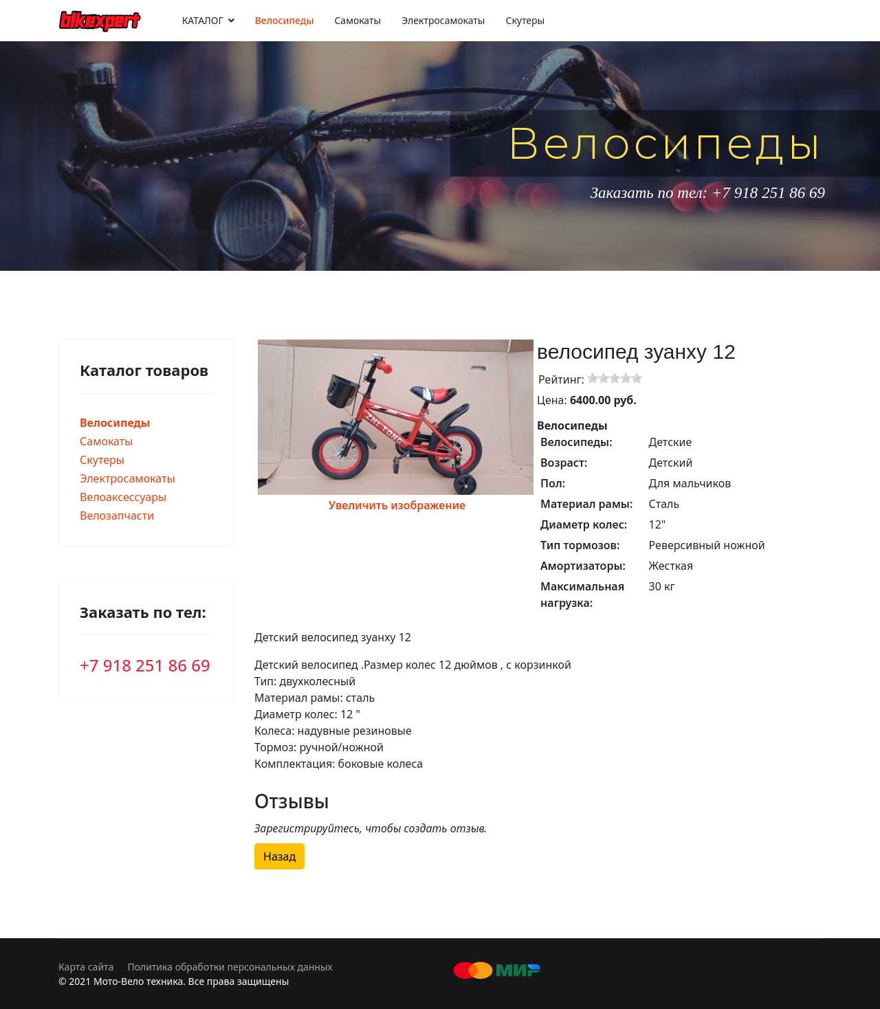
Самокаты (357, 20)
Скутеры (524, 20)
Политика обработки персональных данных (229, 966)
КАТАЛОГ (202, 20)
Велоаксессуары (123, 496)
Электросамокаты (443, 20)
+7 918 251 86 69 (145, 665)
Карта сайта (85, 966)
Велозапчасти (117, 515)
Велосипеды (284, 20)
